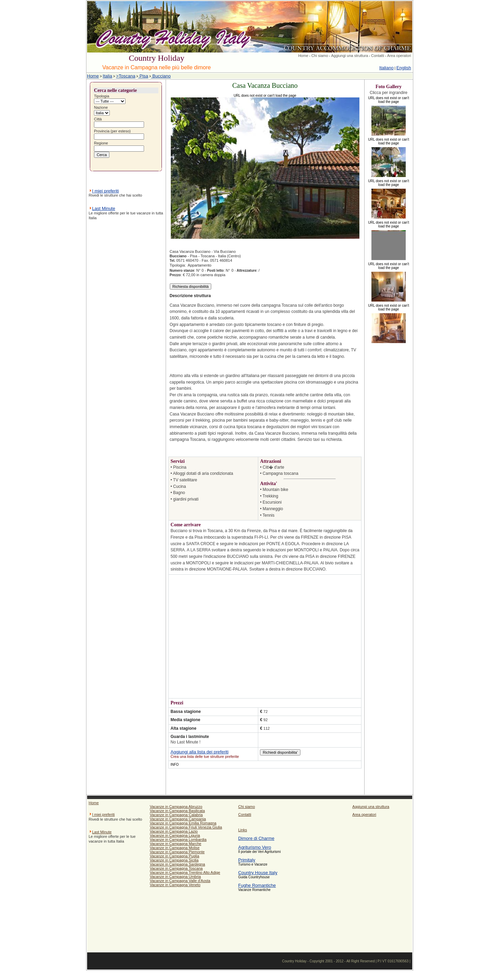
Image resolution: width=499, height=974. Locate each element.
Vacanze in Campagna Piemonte (177, 852)
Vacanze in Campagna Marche (175, 844)
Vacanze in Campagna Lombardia (178, 839)
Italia (107, 76)
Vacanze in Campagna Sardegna (177, 864)
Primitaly (246, 859)
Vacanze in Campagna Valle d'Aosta (180, 881)
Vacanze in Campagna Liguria (175, 835)
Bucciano (161, 76)
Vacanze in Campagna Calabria (176, 815)
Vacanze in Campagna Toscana (176, 868)
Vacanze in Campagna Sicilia (174, 860)
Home (303, 56)
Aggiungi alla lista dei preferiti (199, 751)
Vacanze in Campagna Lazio (174, 831)
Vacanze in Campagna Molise (175, 848)
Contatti (377, 56)
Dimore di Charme (256, 838)
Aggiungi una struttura (349, 56)
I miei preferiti (105, 190)
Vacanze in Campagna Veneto (175, 885)
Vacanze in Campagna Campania (178, 819)
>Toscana (125, 76)
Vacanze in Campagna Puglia (174, 856)
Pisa (143, 76)
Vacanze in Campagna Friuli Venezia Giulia (186, 827)
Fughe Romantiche (257, 885)
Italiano (386, 67)
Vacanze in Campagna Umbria (175, 877)
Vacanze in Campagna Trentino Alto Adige (185, 872)
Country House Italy (257, 872)
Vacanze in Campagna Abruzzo (176, 807)
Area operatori (399, 56)
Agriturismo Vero (254, 847)
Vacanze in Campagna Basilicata (177, 811)
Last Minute (103, 208)
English (403, 67)
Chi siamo (319, 56)
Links (242, 830)
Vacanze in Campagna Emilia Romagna (183, 823)
